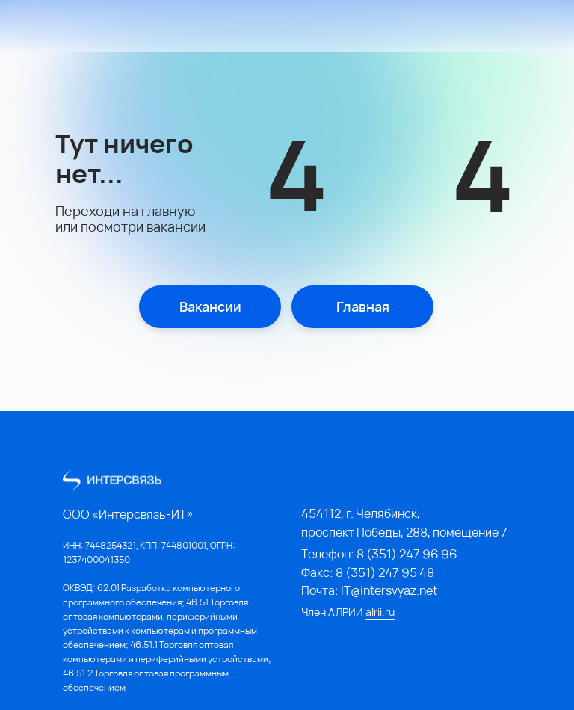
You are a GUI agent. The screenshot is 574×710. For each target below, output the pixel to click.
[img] (104, 27)
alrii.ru (380, 612)
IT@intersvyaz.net (389, 590)
